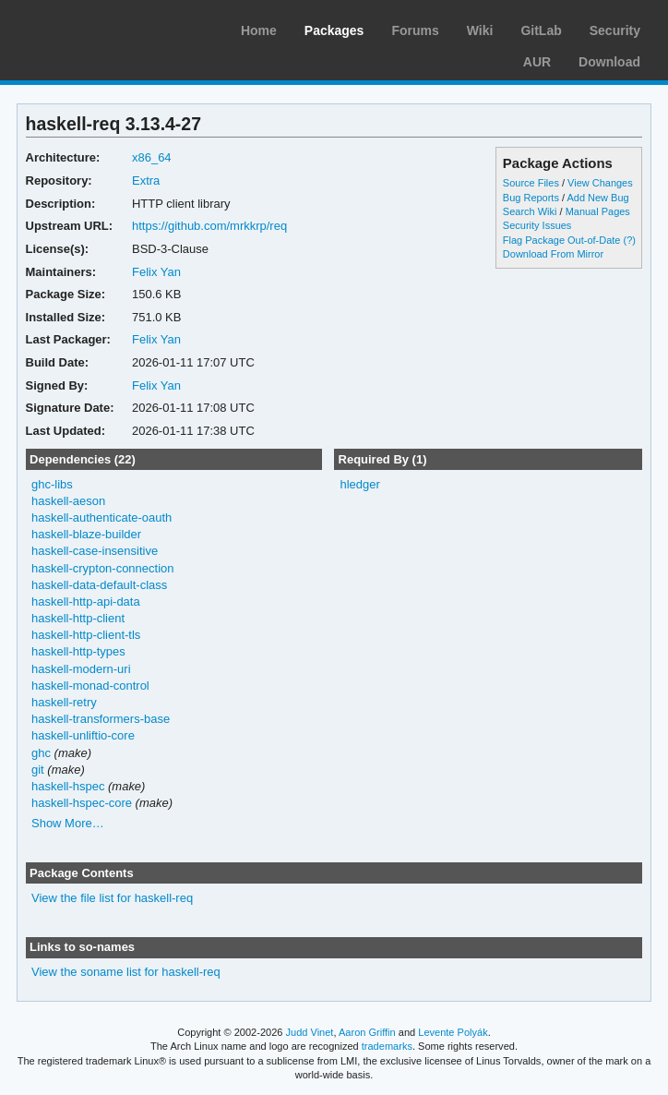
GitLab (540, 30)
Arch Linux (101, 27)
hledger (359, 484)
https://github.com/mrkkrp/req (209, 226)
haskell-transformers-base (100, 719)
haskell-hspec (67, 786)
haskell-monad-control (90, 685)
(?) (630, 240)
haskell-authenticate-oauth (101, 517)
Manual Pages (598, 211)
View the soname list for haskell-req (126, 972)
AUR (537, 61)
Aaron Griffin (367, 1032)
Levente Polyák (452, 1032)
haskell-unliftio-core (83, 735)
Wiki (480, 30)
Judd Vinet (310, 1032)
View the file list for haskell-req (112, 898)
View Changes (600, 182)
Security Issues (537, 225)
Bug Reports (531, 197)
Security (615, 30)
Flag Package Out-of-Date (562, 240)
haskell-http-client (78, 618)
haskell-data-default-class (99, 585)
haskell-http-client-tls (85, 635)
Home (259, 30)
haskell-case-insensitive (94, 551)
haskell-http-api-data (85, 601)
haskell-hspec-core (81, 803)
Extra (146, 180)
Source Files (531, 182)
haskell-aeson (68, 501)
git (37, 769)
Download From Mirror (553, 253)
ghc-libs (52, 484)
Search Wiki (530, 211)
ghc (41, 753)
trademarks (387, 1046)
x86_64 (152, 157)
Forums (414, 30)
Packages (334, 30)
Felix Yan (156, 272)
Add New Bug (597, 197)
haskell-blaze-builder (86, 534)
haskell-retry (64, 702)
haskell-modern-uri (81, 669)
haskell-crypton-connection (102, 568)
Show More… (67, 823)
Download (609, 61)
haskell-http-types (78, 651)
